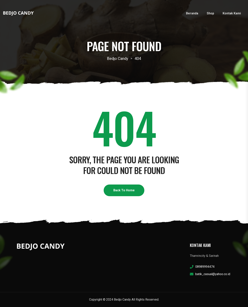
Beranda (192, 13)
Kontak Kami (232, 13)
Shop (210, 13)
